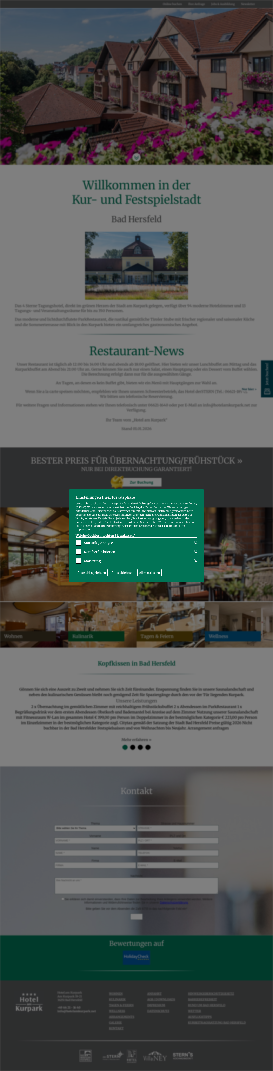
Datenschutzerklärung (107, 525)
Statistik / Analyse (98, 543)
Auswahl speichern (91, 573)
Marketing (92, 561)
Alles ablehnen (122, 573)
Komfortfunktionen (99, 552)
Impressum (83, 529)
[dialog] (136, 535)
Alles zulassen (149, 573)
